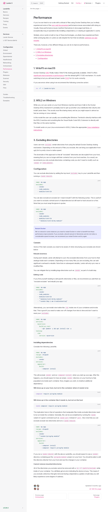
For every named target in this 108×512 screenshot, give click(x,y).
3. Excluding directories (44, 55)
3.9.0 (67, 78)
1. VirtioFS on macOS (43, 49)
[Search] (37, 3)
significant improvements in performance (49, 75)
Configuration (43, 58)
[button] (13, 8)
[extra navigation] (104, 3)
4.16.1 (47, 73)
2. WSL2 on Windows (43, 52)
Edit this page (95, 489)
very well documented (60, 25)
